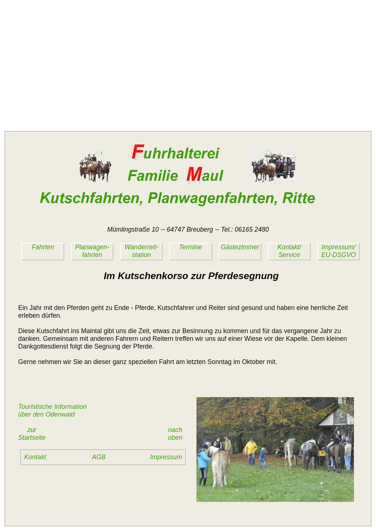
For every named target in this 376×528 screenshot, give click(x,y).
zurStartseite (32, 433)
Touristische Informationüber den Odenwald (52, 410)
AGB (99, 457)
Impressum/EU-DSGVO (338, 250)
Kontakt (35, 457)
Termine (190, 247)
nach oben (177, 433)
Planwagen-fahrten (92, 250)
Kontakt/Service (289, 250)
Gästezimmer (240, 247)
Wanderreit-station (141, 250)
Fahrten (43, 247)
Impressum (166, 457)
